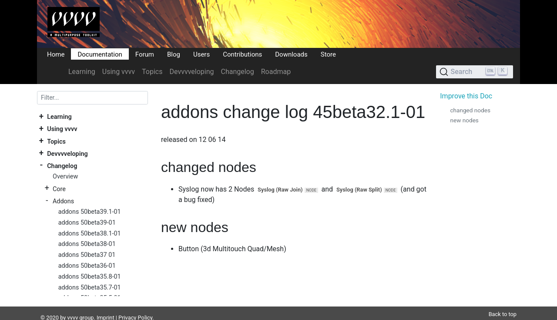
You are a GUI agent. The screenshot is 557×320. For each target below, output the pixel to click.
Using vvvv (118, 71)
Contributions (242, 54)
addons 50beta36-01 (87, 265)
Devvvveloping (192, 71)
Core (59, 188)
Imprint (105, 307)
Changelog (237, 71)
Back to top (503, 303)
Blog (173, 54)
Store (328, 54)
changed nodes (470, 110)
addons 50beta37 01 (87, 255)
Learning (81, 71)
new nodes (464, 120)
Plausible (188, 316)
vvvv (72, 307)
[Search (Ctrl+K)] (474, 71)
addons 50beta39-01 (87, 222)
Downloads (291, 54)
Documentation (99, 54)
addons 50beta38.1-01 (89, 233)
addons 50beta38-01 (87, 244)
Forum (144, 54)
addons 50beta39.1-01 (89, 212)
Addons (63, 201)
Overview (65, 176)
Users (201, 54)
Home (55, 54)
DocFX (75, 316)
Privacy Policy (135, 307)
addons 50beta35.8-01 (89, 276)
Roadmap (276, 71)
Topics (152, 71)
